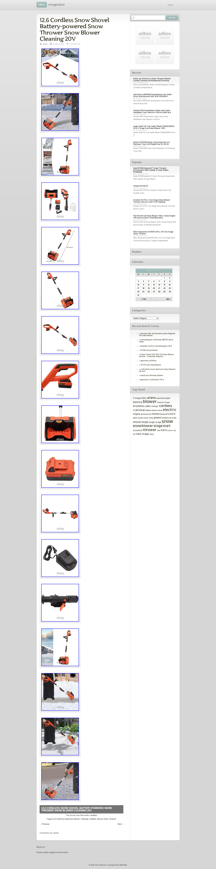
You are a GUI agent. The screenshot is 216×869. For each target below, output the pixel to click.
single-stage (155, 422)
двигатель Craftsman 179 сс (152, 380)
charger (155, 406)
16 (170, 285)
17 (138, 288)
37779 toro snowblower (150, 365)
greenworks (146, 414)
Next (121, 824)
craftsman (139, 410)
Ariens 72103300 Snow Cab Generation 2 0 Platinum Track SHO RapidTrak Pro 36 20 (151, 143)
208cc (144, 398)
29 (164, 292)
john (135, 418)
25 (143, 292)
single (145, 422)
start (167, 426)
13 (154, 285)
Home (170, 5)
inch (172, 414)
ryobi (174, 418)
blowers (160, 402)
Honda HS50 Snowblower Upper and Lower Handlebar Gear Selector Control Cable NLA (152, 111)
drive (160, 410)
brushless (138, 406)
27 (154, 292)
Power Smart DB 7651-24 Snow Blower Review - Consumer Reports (156, 355)
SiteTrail (123, 865)
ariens (151, 398)
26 (149, 292)
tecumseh (138, 430)
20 (154, 288)
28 (159, 292)
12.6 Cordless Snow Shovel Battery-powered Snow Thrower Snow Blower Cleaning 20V (74, 29)
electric (169, 410)
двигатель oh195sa (148, 361)
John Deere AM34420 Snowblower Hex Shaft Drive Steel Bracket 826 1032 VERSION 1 (152, 96)
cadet (148, 406)
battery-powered (65, 819)
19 (149, 288)
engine (136, 414)
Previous (44, 824)
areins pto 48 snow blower (151, 375)
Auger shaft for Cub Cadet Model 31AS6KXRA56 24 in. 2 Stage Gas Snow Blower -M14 (153, 127)
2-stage (137, 398)
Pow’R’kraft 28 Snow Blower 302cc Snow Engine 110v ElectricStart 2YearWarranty (154, 217)
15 (164, 285)
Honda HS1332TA (140, 186)
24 (138, 292)
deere (148, 410)
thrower (112, 819)
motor (146, 418)
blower (77, 819)
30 (170, 292)
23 (170, 288)
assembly (160, 398)
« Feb (143, 299)
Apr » (168, 299)
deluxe (155, 410)
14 (159, 285)
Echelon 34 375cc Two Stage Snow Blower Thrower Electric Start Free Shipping (151, 201)
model (140, 418)
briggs (167, 402)
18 (143, 288)
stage (158, 426)
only (151, 418)
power (158, 418)
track (169, 430)
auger (167, 398)
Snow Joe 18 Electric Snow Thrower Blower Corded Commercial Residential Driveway (152, 80)
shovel (99, 819)
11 (143, 285)
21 (159, 288)
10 (138, 285)
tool (158, 430)
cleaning (84, 819)
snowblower (143, 426)
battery (137, 402)
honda (155, 414)
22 (164, 288)
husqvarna (164, 414)
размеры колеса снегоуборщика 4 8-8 (156, 346)
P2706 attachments (149, 350)
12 (149, 285)
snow (105, 819)
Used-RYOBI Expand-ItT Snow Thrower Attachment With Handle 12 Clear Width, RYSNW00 (151, 170)
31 (138, 295)
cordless (93, 815)
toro (164, 430)
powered (166, 418)
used (152, 434)
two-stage (142, 434)
